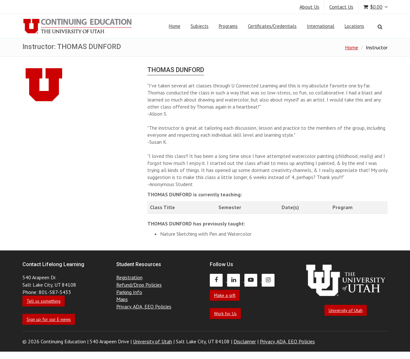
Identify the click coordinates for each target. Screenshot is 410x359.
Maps (122, 299)
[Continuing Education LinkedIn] (235, 280)
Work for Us (225, 313)
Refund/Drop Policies (139, 284)
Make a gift (224, 295)
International (320, 26)
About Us (309, 7)
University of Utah (346, 310)
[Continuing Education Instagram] (270, 280)
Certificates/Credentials (272, 26)
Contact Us (341, 7)
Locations (354, 26)
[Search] (380, 27)
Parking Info (129, 292)
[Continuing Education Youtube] (253, 280)
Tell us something (44, 301)
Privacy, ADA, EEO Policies (143, 306)
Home (174, 26)
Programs (228, 26)
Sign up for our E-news (49, 319)
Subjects (200, 26)
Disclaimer (245, 341)
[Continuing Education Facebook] (218, 280)
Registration (129, 277)
